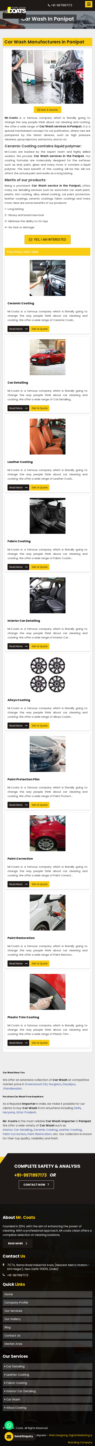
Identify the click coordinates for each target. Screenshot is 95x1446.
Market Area (13, 1344)
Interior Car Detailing (24, 621)
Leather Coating (20, 462)
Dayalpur (68, 1084)
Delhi (77, 1108)
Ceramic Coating (21, 303)
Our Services (13, 1311)
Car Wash (12, 1399)
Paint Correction (20, 859)
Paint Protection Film (24, 779)
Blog (7, 1327)
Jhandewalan (12, 1088)
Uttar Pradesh (26, 1112)
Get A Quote (47, 110)
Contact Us (12, 1335)
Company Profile (16, 1302)
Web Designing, (58, 1435)
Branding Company (80, 1442)
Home (8, 1294)
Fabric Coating (19, 541)
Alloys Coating (19, 700)
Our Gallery (12, 1319)
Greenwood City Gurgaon (43, 1084)
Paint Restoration (21, 938)
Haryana (9, 1112)
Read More (18, 329)
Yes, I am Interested (47, 239)
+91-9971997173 (60, 5)
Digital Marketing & (80, 1435)
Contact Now (36, 1184)
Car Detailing (18, 383)
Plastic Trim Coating (23, 1017)
